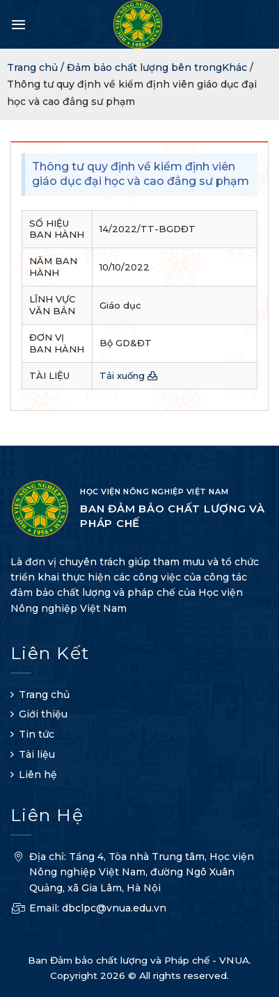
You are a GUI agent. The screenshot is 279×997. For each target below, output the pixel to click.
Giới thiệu (43, 714)
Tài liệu (37, 754)
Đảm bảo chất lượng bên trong (144, 67)
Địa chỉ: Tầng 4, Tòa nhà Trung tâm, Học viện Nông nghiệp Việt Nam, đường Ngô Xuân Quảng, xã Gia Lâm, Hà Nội (132, 874)
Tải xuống (128, 375)
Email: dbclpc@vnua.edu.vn (88, 910)
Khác (234, 67)
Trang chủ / (37, 67)
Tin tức (36, 734)
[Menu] (18, 24)
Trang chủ (44, 694)
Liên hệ (38, 774)
